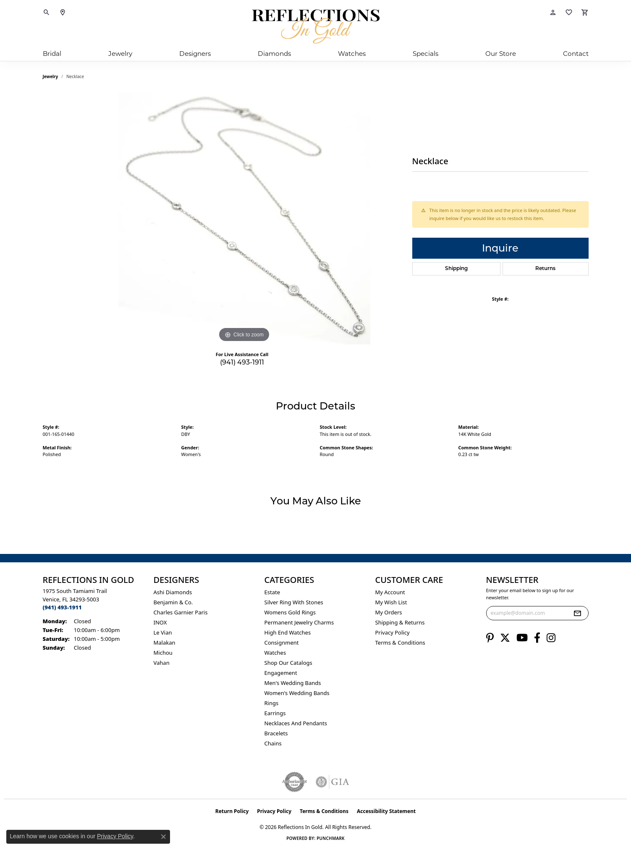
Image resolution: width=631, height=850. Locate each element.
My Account (390, 592)
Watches (352, 54)
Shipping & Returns (400, 622)
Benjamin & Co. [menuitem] (173, 602)
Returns (545, 268)
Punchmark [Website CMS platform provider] (331, 838)
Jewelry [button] (120, 54)
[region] (244, 218)
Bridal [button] (52, 54)
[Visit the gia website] (332, 781)
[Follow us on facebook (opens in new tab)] (537, 638)
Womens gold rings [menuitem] (290, 612)
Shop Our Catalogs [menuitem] (288, 662)
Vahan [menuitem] (162, 662)
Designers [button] (195, 54)
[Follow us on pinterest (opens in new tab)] (490, 638)
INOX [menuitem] (160, 622)
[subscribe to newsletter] (577, 613)
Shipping (456, 268)
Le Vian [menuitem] (163, 632)
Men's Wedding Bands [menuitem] (292, 683)
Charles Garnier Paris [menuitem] (181, 612)
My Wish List (391, 602)
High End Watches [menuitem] (287, 632)
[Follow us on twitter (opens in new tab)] (505, 638)
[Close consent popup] (163, 836)
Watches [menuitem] (275, 652)
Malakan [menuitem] (164, 642)
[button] (46, 12)
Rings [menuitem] (271, 703)
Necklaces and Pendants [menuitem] (295, 723)
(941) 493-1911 (242, 362)
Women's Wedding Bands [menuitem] (297, 693)
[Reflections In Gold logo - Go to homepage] (315, 26)
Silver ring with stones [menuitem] (293, 602)
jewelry (50, 76)
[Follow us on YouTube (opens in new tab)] (522, 638)
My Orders (388, 612)
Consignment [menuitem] (281, 642)
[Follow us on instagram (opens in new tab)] (551, 638)
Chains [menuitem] (273, 743)
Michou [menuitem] (163, 652)
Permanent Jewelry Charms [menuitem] (299, 622)
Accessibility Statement (386, 811)
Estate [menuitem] (272, 592)
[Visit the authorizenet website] (295, 781)
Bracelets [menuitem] (276, 733)
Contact (576, 54)
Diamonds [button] (274, 54)
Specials (425, 54)
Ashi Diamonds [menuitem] (173, 592)
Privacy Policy (392, 632)
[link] (62, 12)
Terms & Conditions (400, 642)
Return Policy (232, 811)
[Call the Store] (62, 607)
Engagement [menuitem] (280, 673)
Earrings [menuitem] (275, 713)
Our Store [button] (500, 54)
